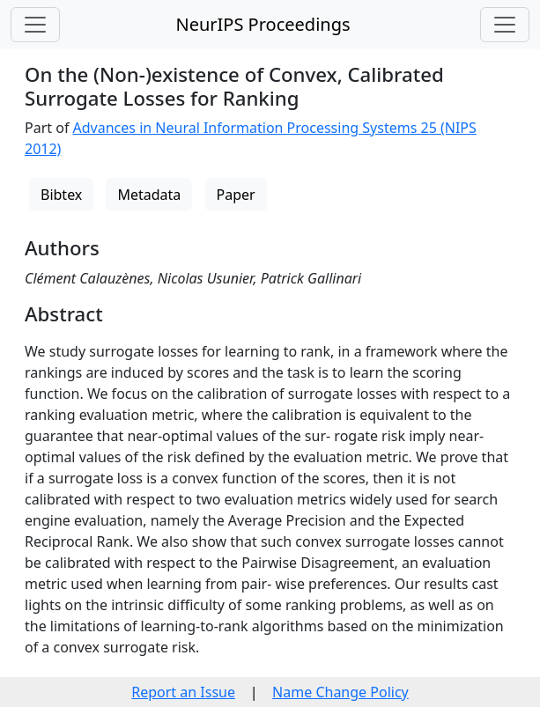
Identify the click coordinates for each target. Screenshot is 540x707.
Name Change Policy (340, 692)
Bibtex (61, 194)
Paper (236, 194)
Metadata (149, 194)
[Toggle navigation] (35, 24)
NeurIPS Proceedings (262, 24)
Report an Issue (183, 692)
